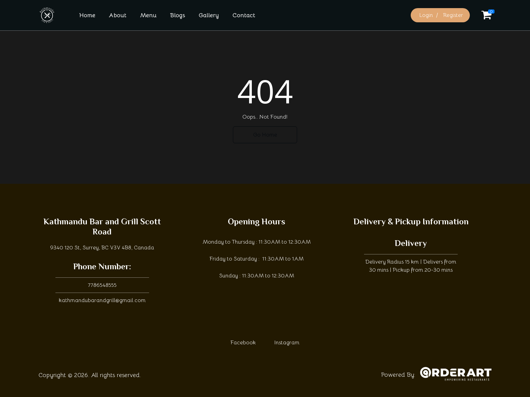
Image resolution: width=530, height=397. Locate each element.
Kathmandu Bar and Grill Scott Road (102, 227)
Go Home (265, 134)
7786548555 (102, 285)
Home (87, 15)
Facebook (243, 342)
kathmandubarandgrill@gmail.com (102, 300)
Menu (148, 15)
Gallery (209, 15)
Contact (244, 15)
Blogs (177, 15)
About (117, 15)
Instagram (286, 342)
